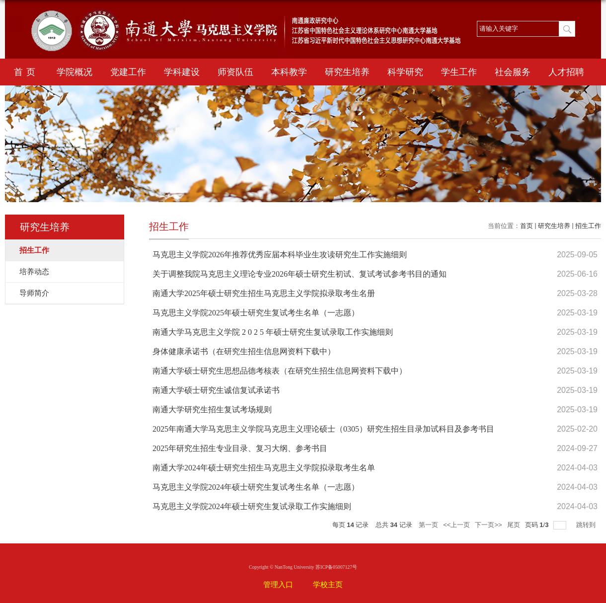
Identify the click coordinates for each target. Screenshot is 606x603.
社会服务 (512, 72)
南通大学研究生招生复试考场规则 (212, 409)
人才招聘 (566, 72)
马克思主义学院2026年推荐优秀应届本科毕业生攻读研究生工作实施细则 (279, 254)
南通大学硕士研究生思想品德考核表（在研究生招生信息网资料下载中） (279, 371)
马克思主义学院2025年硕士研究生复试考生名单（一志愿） (255, 312)
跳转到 (587, 524)
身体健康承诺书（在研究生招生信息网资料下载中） (243, 351)
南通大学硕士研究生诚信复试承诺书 (216, 390)
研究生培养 (347, 72)
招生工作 (588, 225)
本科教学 (289, 72)
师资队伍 (235, 72)
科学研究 (405, 72)
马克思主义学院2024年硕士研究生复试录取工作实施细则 (251, 506)
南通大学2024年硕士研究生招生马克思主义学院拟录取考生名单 (263, 467)
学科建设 (182, 72)
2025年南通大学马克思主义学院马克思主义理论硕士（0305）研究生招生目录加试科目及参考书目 (323, 429)
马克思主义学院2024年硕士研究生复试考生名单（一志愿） (255, 487)
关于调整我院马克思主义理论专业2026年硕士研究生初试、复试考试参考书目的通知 (299, 274)
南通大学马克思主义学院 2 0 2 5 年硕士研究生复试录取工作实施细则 (272, 332)
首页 (26, 72)
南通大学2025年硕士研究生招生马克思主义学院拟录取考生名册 (263, 293)
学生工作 (459, 72)
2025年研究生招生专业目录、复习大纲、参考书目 (239, 448)
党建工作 (128, 72)
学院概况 (74, 72)
